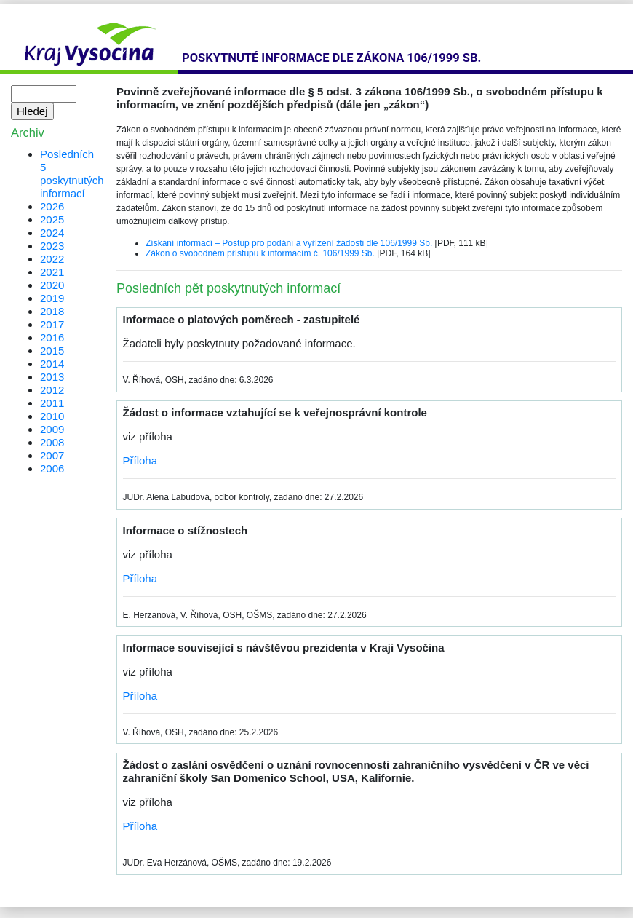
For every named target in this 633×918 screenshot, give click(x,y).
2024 (52, 232)
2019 (52, 298)
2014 (52, 363)
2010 (52, 416)
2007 (52, 455)
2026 (52, 206)
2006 (52, 468)
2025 (52, 219)
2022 (52, 259)
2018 (52, 311)
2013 (52, 377)
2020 (52, 285)
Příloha (140, 460)
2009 (52, 429)
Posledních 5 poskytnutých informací (72, 173)
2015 (52, 350)
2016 (52, 337)
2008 (52, 442)
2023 (52, 246)
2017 (52, 324)
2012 (52, 390)
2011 (52, 403)
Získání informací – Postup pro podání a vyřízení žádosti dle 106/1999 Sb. (289, 243)
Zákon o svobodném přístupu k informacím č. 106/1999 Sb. (260, 253)
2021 (52, 272)
